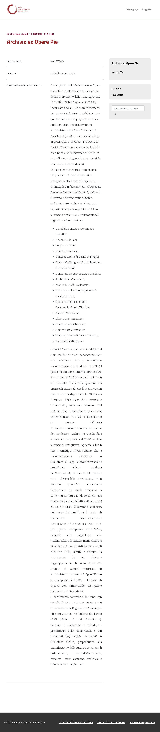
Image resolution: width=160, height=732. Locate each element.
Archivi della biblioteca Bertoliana (76, 722)
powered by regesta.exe (142, 722)
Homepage (132, 9)
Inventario (117, 95)
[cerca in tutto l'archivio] (128, 108)
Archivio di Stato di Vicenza (111, 722)
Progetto (147, 9)
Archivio (116, 88)
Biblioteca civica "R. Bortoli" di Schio (30, 33)
